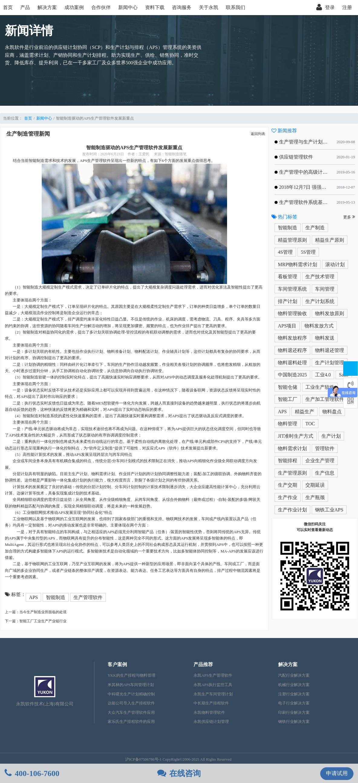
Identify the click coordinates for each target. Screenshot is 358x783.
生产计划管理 (329, 362)
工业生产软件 (319, 387)
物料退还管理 (329, 350)
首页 (8, 7)
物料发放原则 (329, 313)
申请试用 (337, 773)
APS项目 (287, 325)
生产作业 (287, 497)
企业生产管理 (319, 460)
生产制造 (315, 227)
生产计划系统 (319, 301)
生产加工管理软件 (324, 399)
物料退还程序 (292, 350)
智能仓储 (287, 387)
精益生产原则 (329, 240)
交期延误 (315, 485)
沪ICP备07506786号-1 (143, 759)
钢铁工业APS (329, 509)
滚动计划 (335, 264)
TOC (310, 423)
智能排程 (287, 460)
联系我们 (235, 7)
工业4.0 (323, 374)
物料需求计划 (292, 448)
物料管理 (287, 423)
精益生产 (304, 411)
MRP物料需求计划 (297, 264)
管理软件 (324, 448)
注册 (347, 7)
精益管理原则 (292, 240)
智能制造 (55, 597)
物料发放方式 (319, 325)
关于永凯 (208, 7)
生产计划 (331, 436)
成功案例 (74, 7)
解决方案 (47, 7)
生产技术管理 (319, 276)
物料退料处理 (292, 362)
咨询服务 (181, 7)
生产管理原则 (292, 472)
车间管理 (324, 289)
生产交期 (287, 485)
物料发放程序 (292, 337)
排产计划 (287, 301)
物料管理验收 (292, 313)
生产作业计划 (292, 509)
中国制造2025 (292, 374)
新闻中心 (128, 7)
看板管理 (287, 276)
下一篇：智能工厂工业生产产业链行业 (36, 621)
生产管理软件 (88, 597)
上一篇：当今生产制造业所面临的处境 (36, 612)
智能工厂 (287, 399)
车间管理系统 (292, 289)
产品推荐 (203, 664)
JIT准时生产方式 (295, 436)
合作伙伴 (101, 7)
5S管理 (308, 252)
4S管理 (285, 252)
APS (33, 597)
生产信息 (324, 472)
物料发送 (324, 337)
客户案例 (117, 664)
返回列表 (258, 134)
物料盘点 (332, 411)
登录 (325, 7)
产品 (25, 7)
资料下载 (154, 7)
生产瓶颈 (315, 497)
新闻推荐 (284, 130)
